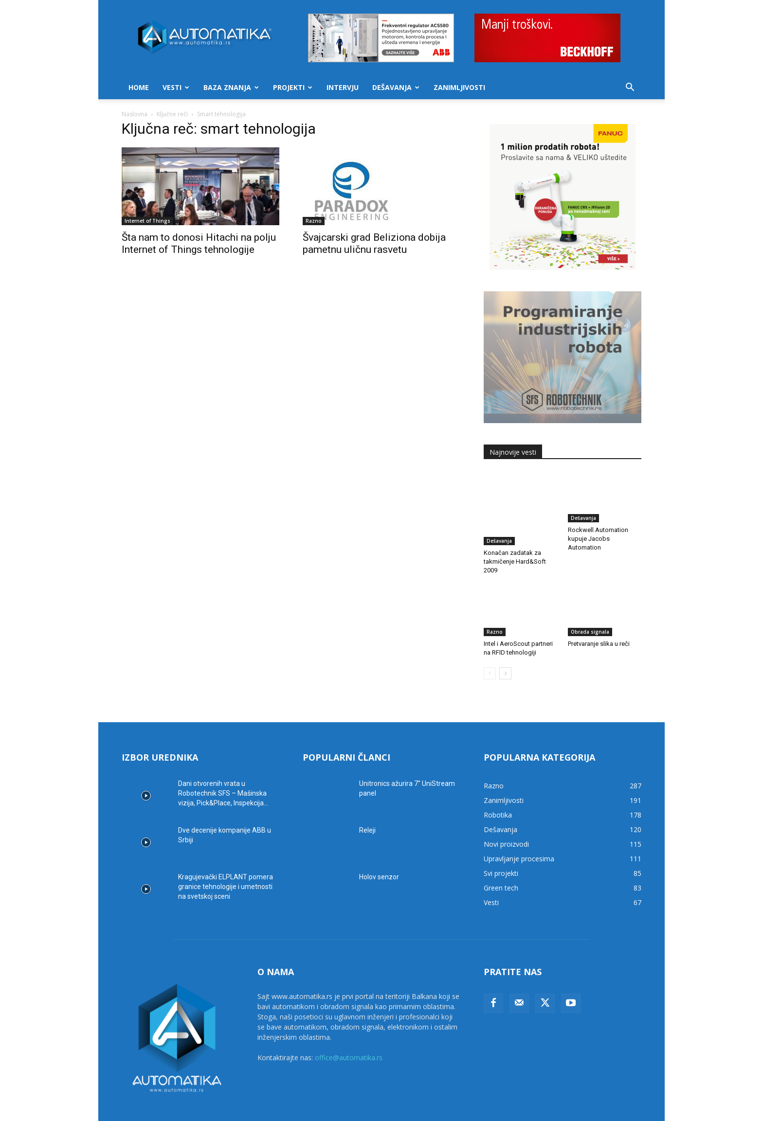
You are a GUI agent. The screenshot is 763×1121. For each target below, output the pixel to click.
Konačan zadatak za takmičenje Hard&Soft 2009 (515, 538)
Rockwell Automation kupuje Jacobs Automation (598, 538)
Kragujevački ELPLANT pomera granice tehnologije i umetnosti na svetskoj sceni (225, 863)
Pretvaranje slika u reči (599, 620)
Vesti (176, 87)
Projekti (292, 87)
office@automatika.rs (348, 1034)
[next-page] (505, 650)
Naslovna (134, 114)
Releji (367, 807)
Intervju (343, 87)
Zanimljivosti (459, 87)
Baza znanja (231, 87)
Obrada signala (590, 608)
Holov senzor (379, 854)
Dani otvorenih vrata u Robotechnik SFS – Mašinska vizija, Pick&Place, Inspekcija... (223, 770)
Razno (314, 220)
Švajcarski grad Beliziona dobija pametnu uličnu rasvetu (374, 243)
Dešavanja (395, 87)
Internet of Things (147, 220)
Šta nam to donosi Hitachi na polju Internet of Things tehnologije (199, 243)
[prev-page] (490, 650)
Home (138, 87)
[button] (629, 88)
